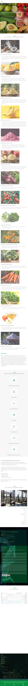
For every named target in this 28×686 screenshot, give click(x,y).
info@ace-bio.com (4, 667)
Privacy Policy (22, 682)
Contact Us (2, 663)
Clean (24, 510)
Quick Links (3, 661)
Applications (3, 659)
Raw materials (23, 508)
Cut (24, 512)
